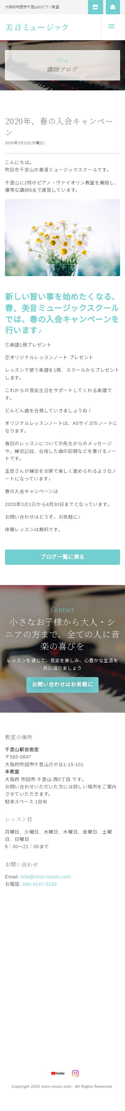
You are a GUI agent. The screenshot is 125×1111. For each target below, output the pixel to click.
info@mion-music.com (46, 876)
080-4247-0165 (39, 884)
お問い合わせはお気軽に (62, 684)
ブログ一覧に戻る (62, 557)
